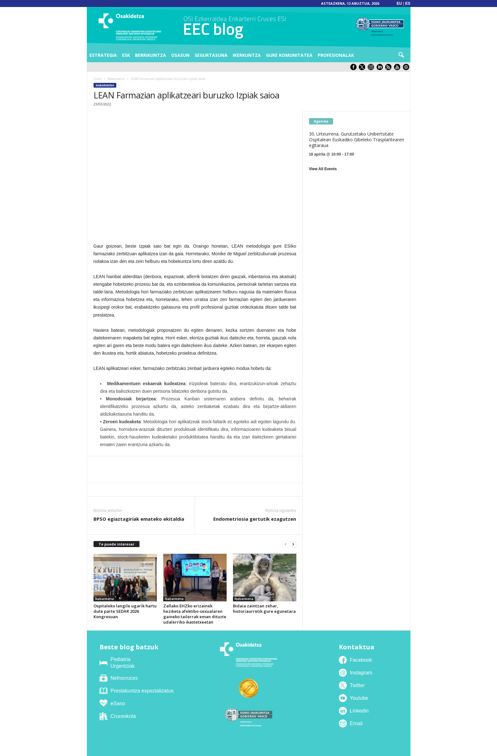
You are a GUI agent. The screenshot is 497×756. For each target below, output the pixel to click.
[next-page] (293, 544)
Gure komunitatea (289, 55)
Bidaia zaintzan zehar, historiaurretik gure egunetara (264, 608)
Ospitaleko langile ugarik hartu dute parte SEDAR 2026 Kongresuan (125, 611)
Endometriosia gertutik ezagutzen (254, 519)
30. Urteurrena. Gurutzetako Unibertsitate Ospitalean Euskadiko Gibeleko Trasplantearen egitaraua (356, 139)
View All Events (323, 169)
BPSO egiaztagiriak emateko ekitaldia (139, 519)
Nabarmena (116, 79)
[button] (401, 55)
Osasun (180, 55)
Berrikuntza (150, 55)
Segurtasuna (211, 55)
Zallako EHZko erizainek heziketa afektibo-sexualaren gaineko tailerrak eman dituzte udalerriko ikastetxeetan (194, 614)
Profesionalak (336, 55)
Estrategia (103, 55)
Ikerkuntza (247, 55)
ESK (126, 55)
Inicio (97, 79)
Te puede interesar (116, 544)
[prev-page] (285, 544)
